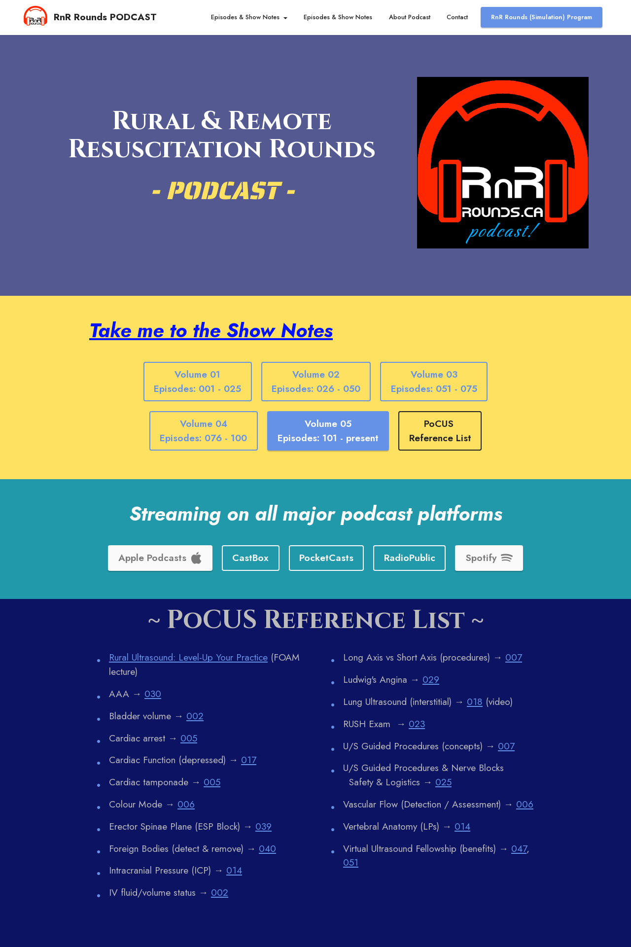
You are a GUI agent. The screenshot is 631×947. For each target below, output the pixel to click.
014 (234, 870)
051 (350, 862)
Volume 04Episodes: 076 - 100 (203, 431)
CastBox (250, 557)
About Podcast (409, 17)
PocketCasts (326, 557)
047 (518, 848)
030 (152, 694)
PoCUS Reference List (440, 431)
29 (433, 679)
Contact (457, 17)
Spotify (489, 557)
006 (186, 804)
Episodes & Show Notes (245, 17)
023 (417, 724)
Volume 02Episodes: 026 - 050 (316, 381)
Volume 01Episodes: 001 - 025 (197, 381)
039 (263, 826)
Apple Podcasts (160, 557)
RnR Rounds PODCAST (105, 17)
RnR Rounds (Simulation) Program (541, 17)
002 (195, 716)
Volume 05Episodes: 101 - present (328, 431)
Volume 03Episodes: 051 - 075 (434, 381)
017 (248, 760)
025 (443, 782)
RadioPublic (409, 557)
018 (475, 701)
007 (513, 657)
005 (188, 738)
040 (267, 848)
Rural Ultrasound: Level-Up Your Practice (188, 657)
